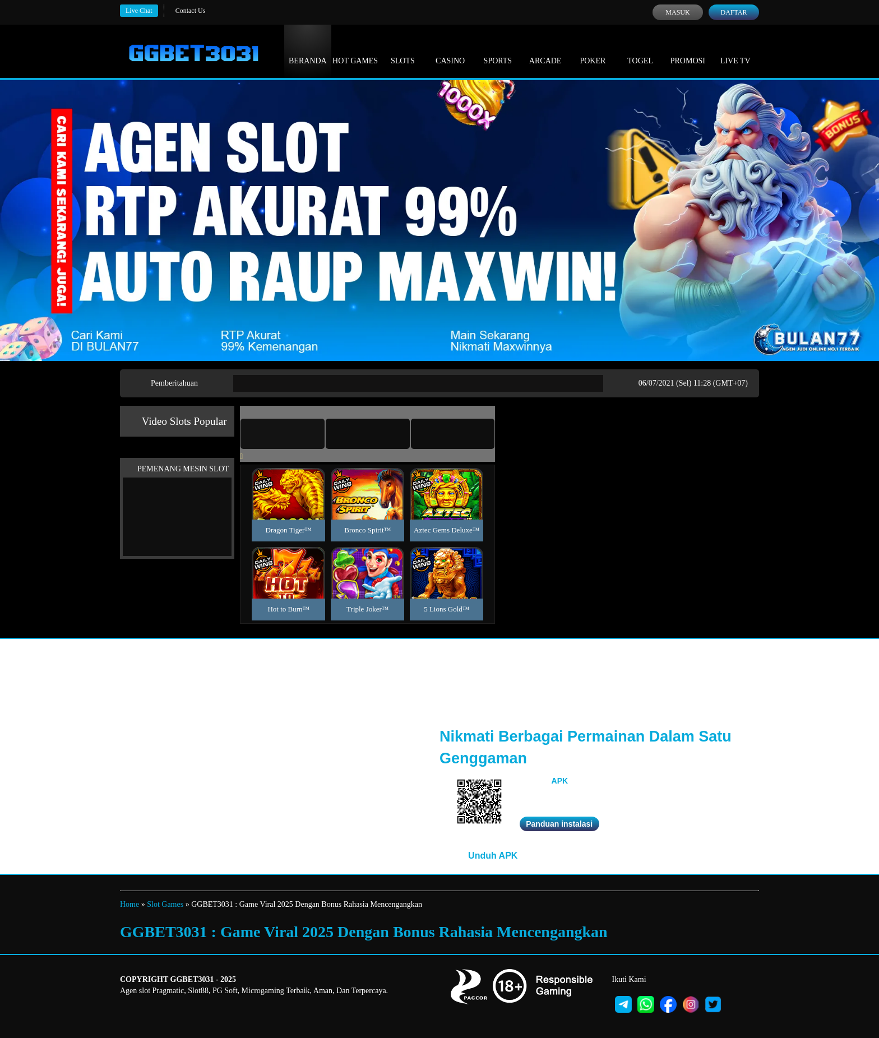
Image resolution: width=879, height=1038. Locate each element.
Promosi (687, 50)
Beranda (308, 50)
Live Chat (139, 11)
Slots (403, 50)
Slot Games (165, 904)
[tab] (282, 434)
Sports (498, 50)
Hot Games (355, 50)
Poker (592, 50)
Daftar (733, 12)
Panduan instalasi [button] (559, 823)
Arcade (545, 50)
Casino (450, 50)
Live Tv (735, 50)
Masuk (677, 12)
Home (129, 904)
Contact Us (190, 11)
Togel (640, 50)
